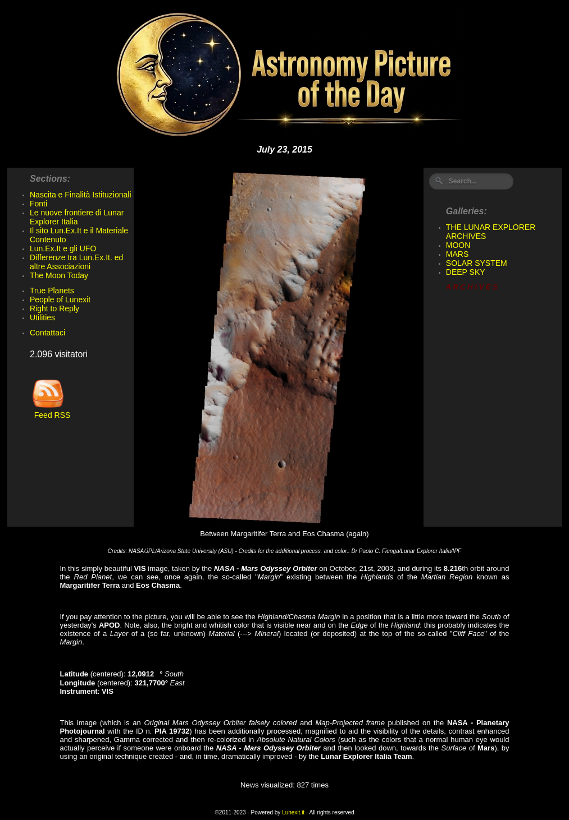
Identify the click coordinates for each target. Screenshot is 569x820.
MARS (457, 254)
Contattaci (47, 332)
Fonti (38, 203)
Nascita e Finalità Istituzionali (80, 194)
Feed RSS (50, 411)
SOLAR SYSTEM (476, 263)
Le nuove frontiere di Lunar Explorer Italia (77, 217)
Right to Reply (54, 308)
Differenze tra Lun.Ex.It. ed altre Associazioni (76, 262)
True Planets (52, 290)
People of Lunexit (60, 299)
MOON (458, 245)
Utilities (42, 317)
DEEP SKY (465, 272)
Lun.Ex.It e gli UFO (63, 248)
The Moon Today (59, 275)
